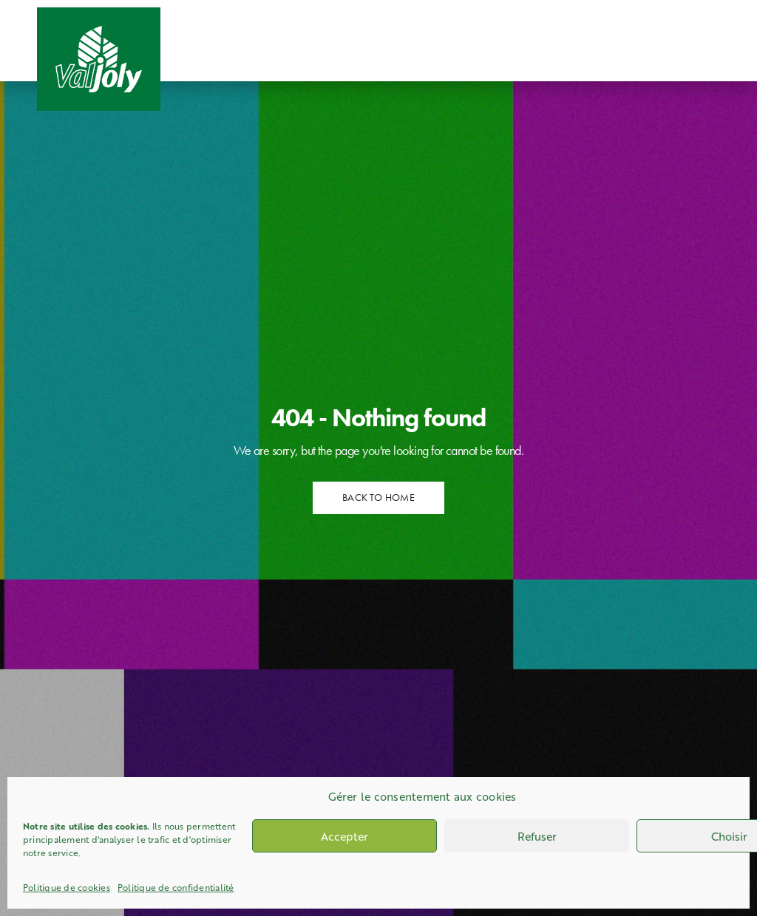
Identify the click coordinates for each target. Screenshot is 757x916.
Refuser (537, 836)
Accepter (344, 836)
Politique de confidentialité (176, 887)
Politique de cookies (66, 887)
